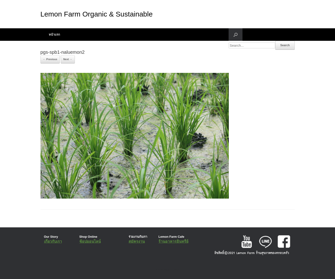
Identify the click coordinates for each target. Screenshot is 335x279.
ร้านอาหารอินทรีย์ (173, 241)
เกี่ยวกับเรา (53, 241)
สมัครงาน (137, 241)
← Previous (50, 59)
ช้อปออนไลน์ (90, 241)
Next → (67, 59)
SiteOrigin (164, 269)
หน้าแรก (54, 34)
